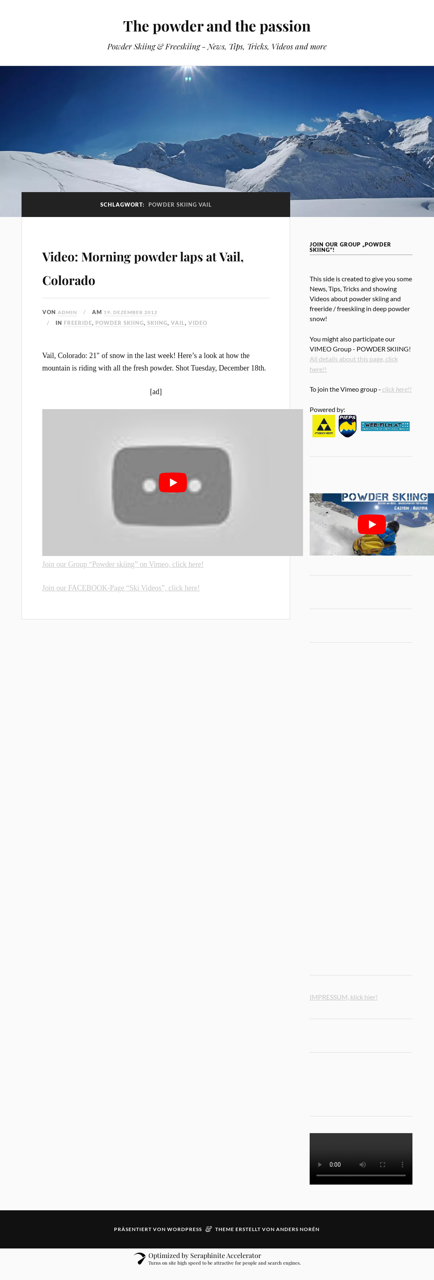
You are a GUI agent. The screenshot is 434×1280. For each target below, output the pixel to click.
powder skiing (119, 322)
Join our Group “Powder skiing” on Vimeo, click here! (123, 564)
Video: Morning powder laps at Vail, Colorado (141, 265)
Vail (178, 322)
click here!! (397, 389)
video (197, 322)
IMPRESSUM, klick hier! (344, 997)
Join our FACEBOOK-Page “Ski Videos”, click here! (121, 588)
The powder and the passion (216, 25)
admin (68, 312)
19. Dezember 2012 (135, 312)
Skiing (157, 322)
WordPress (184, 1229)
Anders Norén (298, 1229)
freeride (78, 322)
